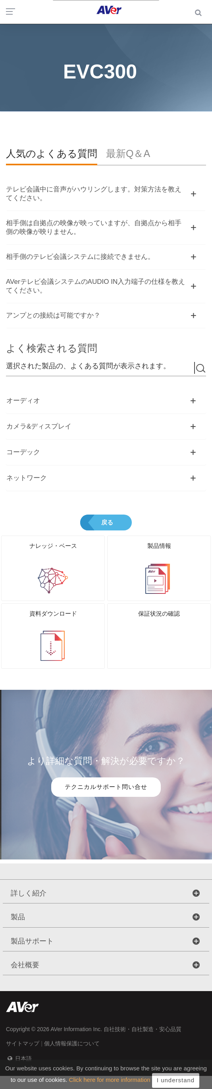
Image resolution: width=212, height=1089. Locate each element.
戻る (107, 522)
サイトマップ (22, 1043)
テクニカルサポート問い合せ (106, 786)
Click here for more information (109, 1083)
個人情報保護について (72, 1043)
